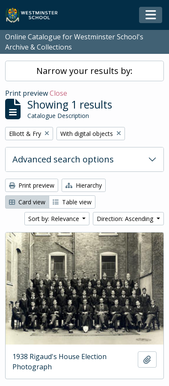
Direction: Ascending (126, 219)
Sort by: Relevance (54, 219)
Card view (27, 202)
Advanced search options (63, 159)
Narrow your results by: (84, 71)
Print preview (31, 185)
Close (58, 93)
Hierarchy (83, 185)
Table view (72, 202)
